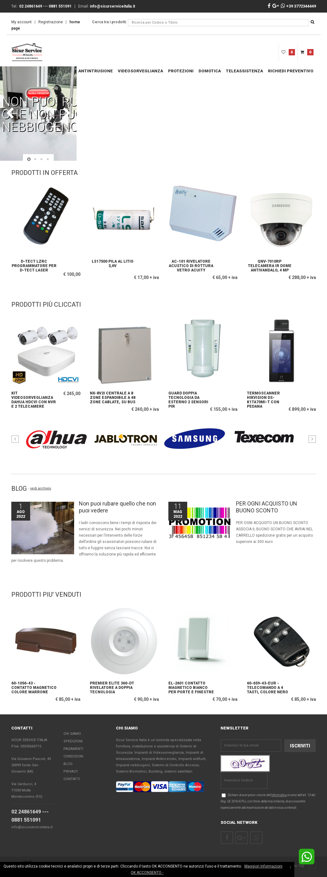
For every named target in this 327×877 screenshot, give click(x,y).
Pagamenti (73, 749)
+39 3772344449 (298, 6)
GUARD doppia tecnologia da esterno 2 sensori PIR (188, 399)
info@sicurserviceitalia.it (31, 827)
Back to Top (300, 865)
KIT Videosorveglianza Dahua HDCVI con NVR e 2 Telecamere (33, 399)
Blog (68, 764)
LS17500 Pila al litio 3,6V (113, 263)
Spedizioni (73, 741)
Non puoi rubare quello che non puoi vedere (117, 507)
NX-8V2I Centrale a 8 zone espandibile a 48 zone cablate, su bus (112, 397)
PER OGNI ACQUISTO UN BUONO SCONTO (266, 507)
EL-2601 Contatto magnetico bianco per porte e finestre (191, 687)
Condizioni (73, 756)
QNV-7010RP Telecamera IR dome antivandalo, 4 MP (270, 265)
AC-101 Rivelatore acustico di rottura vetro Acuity (191, 265)
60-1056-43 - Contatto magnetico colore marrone (34, 687)
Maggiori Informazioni (263, 866)
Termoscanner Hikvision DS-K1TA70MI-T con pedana (263, 399)
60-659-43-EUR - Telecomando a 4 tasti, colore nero (267, 687)
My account (21, 22)
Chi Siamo (72, 734)
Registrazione (50, 22)
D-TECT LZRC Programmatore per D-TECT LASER (34, 265)
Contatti (71, 779)
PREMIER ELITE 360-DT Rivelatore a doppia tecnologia (112, 687)
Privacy (70, 771)
